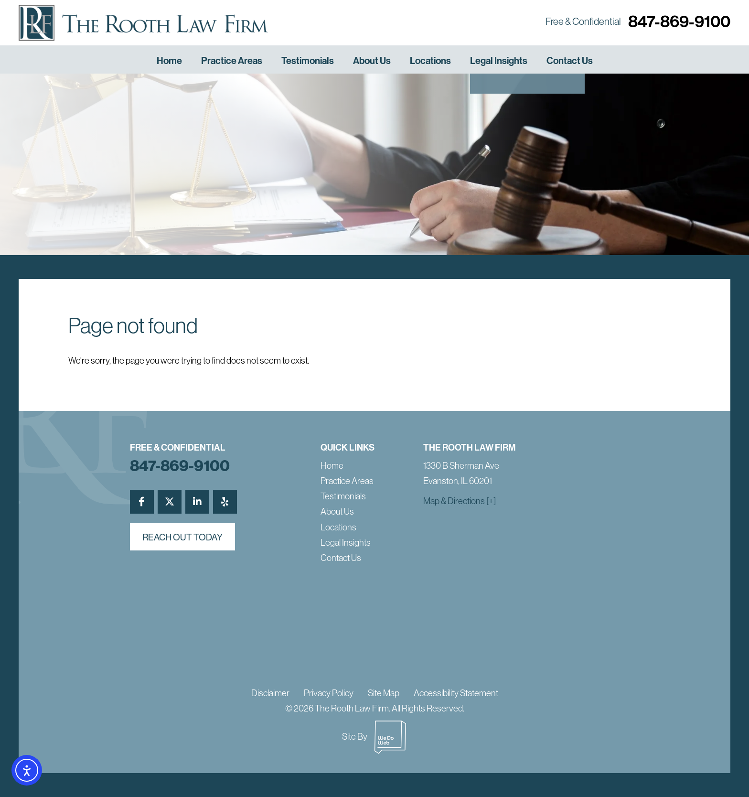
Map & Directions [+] (459, 500)
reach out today (182, 537)
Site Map (383, 693)
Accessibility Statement (456, 693)
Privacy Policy (328, 693)
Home (169, 60)
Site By (374, 736)
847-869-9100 (679, 21)
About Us (372, 60)
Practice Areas (231, 60)
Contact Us (569, 60)
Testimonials (307, 60)
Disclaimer (270, 693)
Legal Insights (498, 60)
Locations (430, 60)
